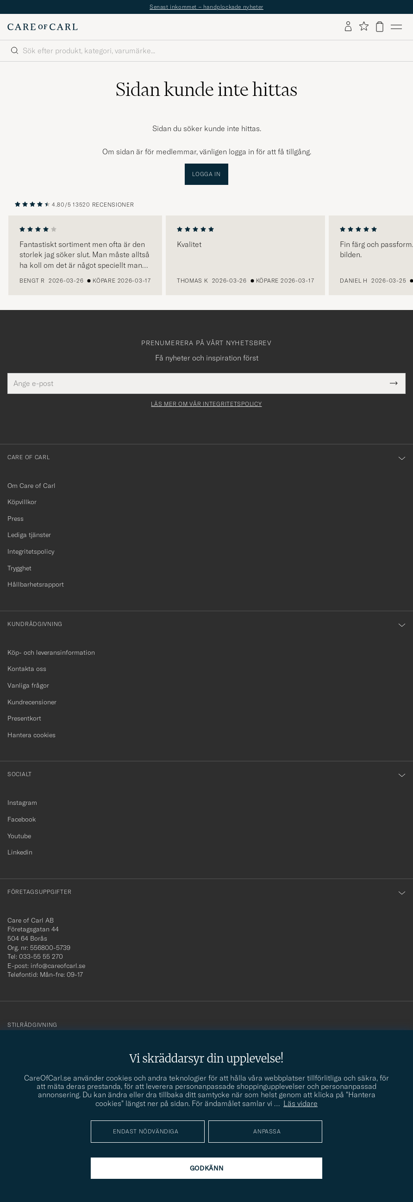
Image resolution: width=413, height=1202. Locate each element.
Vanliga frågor (28, 685)
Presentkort (24, 718)
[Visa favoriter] (364, 26)
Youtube (19, 836)
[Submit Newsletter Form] (393, 383)
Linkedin (19, 852)
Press (15, 518)
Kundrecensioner (31, 702)
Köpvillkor (22, 502)
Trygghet (19, 568)
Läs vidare (300, 1103)
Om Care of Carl (31, 485)
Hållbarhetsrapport (35, 584)
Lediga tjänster (29, 535)
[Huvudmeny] (396, 26)
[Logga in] (348, 26)
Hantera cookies (31, 735)
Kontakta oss (26, 668)
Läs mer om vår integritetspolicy (206, 404)
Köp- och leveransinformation (51, 652)
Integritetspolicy (30, 551)
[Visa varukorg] (379, 27)
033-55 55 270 (41, 956)
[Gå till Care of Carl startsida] (42, 27)
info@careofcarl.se (58, 966)
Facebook (21, 819)
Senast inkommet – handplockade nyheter (206, 6)
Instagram (22, 802)
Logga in (206, 174)
